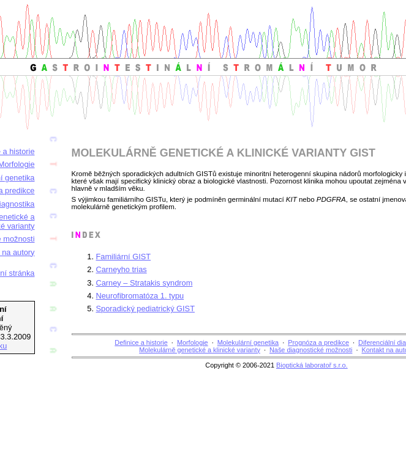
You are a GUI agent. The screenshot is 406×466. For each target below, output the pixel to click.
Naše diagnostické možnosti (310, 349)
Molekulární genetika (248, 342)
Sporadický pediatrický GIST (145, 308)
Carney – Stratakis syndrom (144, 282)
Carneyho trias (121, 269)
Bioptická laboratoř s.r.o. (312, 365)
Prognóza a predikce (318, 342)
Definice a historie (141, 342)
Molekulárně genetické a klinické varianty (199, 349)
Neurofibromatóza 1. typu (140, 295)
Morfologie (192, 342)
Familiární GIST (123, 256)
